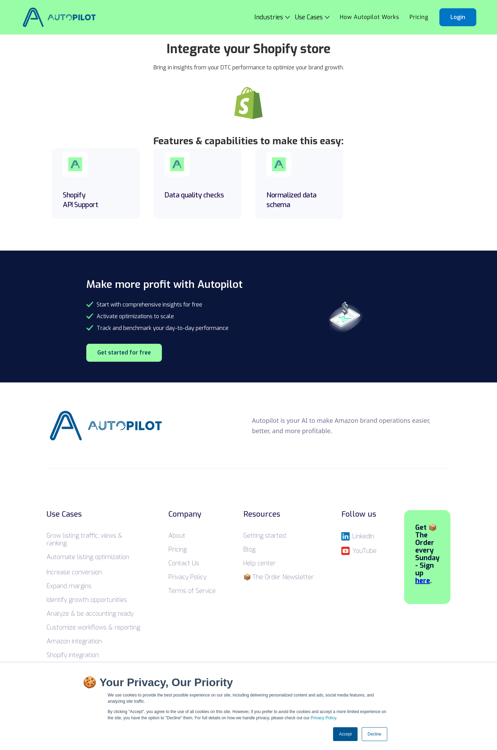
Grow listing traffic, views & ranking (85, 539)
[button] (274, 17)
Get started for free (124, 352)
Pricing (419, 17)
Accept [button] (345, 734)
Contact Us (183, 563)
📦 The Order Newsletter (278, 577)
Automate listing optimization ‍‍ (88, 557)
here (422, 580)
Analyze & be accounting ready (90, 614)
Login (457, 17)
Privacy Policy (323, 717)
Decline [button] (374, 734)
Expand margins (69, 586)
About (176, 536)
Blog (249, 549)
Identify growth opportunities (87, 600)
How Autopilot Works (369, 17)
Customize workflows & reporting (93, 627)
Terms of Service (192, 591)
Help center (259, 563)
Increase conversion (74, 572)
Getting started (264, 536)
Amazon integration (74, 641)
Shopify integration (73, 655)
